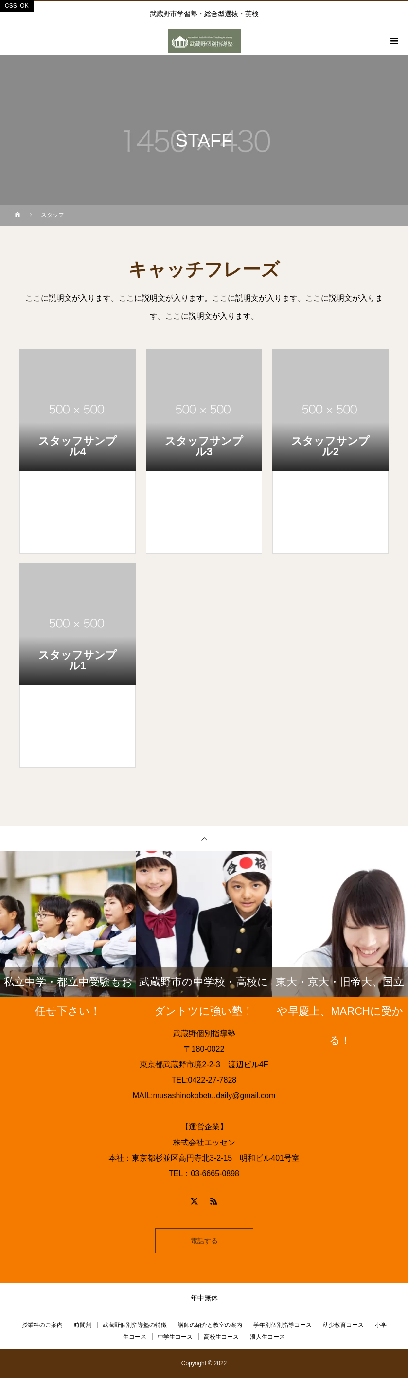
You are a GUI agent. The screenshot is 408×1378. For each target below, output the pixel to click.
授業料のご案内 (42, 1325)
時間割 (82, 1325)
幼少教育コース (343, 1325)
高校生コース (221, 1336)
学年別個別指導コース (282, 1325)
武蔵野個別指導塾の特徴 (135, 1325)
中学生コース (175, 1336)
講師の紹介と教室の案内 (210, 1325)
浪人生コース (267, 1336)
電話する (204, 1241)
